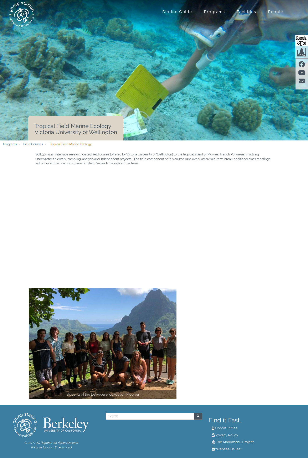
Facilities (246, 11)
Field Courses (33, 144)
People (275, 11)
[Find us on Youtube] (301, 74)
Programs (214, 11)
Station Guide (177, 11)
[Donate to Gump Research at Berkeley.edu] (301, 40)
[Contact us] (302, 82)
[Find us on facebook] (302, 65)
